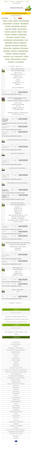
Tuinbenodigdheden (16, 401)
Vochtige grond (16, 407)
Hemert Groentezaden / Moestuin (16, 383)
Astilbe (10, 21)
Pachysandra (23, 45)
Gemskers (7, 31)
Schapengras (7, 51)
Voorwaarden (16, 444)
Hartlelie (19, 31)
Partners (16, 337)
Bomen (16, 356)
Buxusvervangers (16, 360)
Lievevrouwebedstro (18, 40)
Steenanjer (8, 53)
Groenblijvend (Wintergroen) (16, 375)
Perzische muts (7, 48)
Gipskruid (13, 31)
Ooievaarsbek (15, 45)
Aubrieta (15, 21)
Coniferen (16, 362)
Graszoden (16, 427)
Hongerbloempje (22, 34)
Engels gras (8, 29)
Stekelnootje (22, 53)
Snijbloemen (16, 399)
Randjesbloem (16, 48)
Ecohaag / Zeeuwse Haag (16, 367)
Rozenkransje (24, 48)
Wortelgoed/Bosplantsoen (16, 411)
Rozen (16, 395)
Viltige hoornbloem (16, 59)
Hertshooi (7, 34)
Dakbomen (16, 364)
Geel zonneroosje (22, 29)
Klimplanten (16, 387)
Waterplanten (16, 409)
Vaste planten (16, 405)
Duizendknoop (15, 26)
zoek (27, 9)
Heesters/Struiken (16, 379)
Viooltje (24, 59)
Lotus (26, 40)
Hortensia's (16, 385)
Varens (16, 403)
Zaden (16, 413)
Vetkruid (26, 56)
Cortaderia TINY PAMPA (16, 425)
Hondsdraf (14, 34)
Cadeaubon (16, 423)
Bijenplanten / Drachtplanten (16, 348)
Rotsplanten (16, 393)
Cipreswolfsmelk (7, 23)
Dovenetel (8, 26)
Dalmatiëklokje (24, 23)
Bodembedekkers (16, 352)
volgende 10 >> (19, 66)
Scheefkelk (14, 51)
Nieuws (16, 309)
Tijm (12, 56)
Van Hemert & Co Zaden (16, 433)
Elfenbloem (23, 26)
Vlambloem (11, 62)
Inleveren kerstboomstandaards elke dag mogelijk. (16, 13)
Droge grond (16, 365)
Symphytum (6, 56)
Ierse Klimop (10, 37)
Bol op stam (16, 354)
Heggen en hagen (16, 381)
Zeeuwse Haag (16, 415)
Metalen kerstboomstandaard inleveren (16, 316)
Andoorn (5, 21)
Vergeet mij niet (18, 56)
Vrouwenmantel (19, 62)
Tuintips (16, 325)
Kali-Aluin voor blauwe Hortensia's (16, 429)
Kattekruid (17, 37)
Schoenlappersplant (23, 51)
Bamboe (16, 346)
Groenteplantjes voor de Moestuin (16, 377)
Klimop (23, 37)
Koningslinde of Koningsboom (16, 431)
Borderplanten (16, 358)
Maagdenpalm (8, 42)
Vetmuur (7, 59)
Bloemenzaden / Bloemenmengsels (16, 350)
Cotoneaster (16, 23)
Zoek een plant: (16, 7)
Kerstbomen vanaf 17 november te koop (16, 322)
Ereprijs (14, 29)
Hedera (25, 31)
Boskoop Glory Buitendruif (16, 421)
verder (20, 18)
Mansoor (16, 42)
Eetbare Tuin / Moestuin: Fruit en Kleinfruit (16, 369)
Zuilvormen (16, 417)
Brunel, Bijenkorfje (24, 21)
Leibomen (16, 389)
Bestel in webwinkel (23, 92)
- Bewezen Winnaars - (16, 344)
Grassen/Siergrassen (16, 373)
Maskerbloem (22, 42)
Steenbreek (15, 53)
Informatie (16, 438)
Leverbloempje (8, 40)
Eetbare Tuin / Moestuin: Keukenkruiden (16, 371)
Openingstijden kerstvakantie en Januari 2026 (16, 319)
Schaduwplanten (16, 397)
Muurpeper (8, 45)
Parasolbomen (16, 391)
